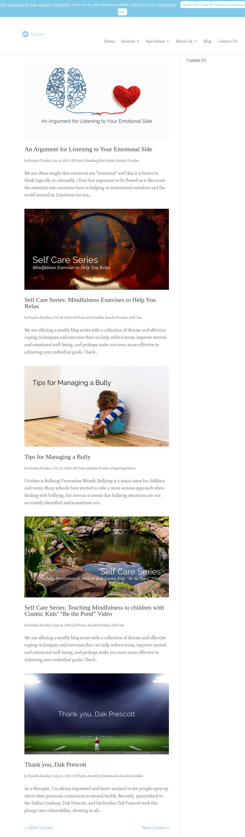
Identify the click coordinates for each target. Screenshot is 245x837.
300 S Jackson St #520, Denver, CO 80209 (35, 5)
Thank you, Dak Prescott (55, 764)
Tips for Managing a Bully (57, 456)
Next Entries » (155, 827)
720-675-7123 (143, 5)
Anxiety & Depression (103, 776)
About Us (184, 41)
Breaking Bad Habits (100, 161)
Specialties (155, 41)
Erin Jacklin (95, 318)
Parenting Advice (123, 468)
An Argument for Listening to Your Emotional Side (88, 149)
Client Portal (167, 5)
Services (128, 41)
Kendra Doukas (39, 161)
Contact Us (227, 41)
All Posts (77, 161)
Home (109, 41)
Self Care (135, 318)
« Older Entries (38, 827)
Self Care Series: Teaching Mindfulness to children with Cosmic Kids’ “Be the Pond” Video (94, 610)
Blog (207, 41)
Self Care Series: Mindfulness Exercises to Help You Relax (90, 303)
